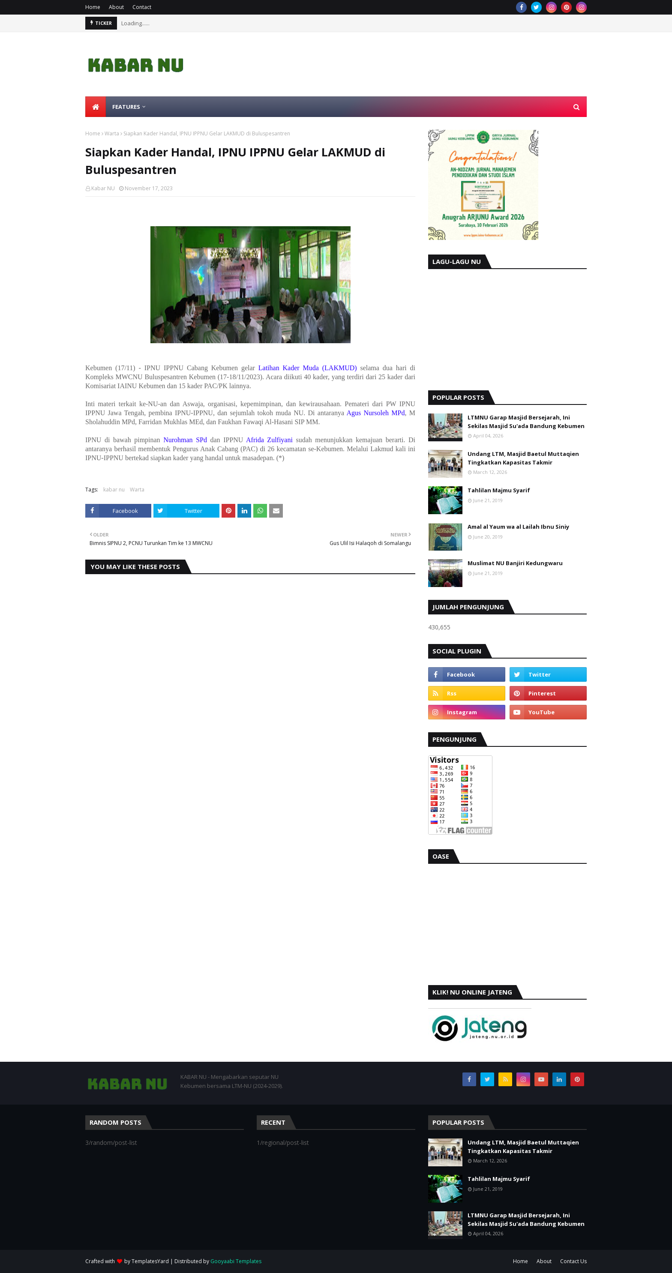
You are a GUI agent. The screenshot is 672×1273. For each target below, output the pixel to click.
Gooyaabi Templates (235, 1261)
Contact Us (573, 1261)
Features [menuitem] (126, 107)
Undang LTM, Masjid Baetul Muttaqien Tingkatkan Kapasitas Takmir (523, 458)
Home (92, 7)
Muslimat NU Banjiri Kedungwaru (515, 563)
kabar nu (114, 489)
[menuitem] (95, 106)
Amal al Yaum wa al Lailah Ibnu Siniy (518, 526)
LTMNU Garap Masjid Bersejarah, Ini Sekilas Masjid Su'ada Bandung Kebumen (526, 421)
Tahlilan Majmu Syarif (499, 490)
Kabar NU (103, 188)
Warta (112, 133)
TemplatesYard (150, 1261)
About (116, 7)
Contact (141, 7)
